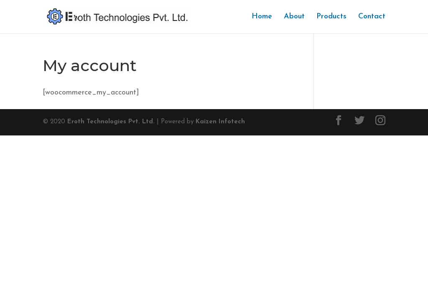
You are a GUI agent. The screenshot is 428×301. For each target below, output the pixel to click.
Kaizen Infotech (220, 122)
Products (331, 17)
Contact (371, 17)
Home (262, 17)
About (294, 17)
